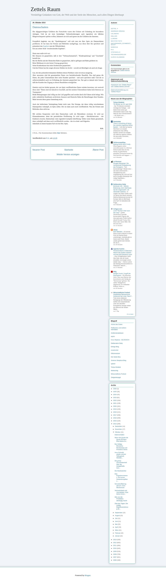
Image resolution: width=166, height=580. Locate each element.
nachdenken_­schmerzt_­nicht (121, 44)
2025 (115, 391)
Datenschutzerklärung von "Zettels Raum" (119, 90)
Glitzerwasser (115, 353)
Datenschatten (40, 27)
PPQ (114, 272)
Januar (117, 536)
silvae (115, 230)
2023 (115, 397)
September (119, 512)
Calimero (115, 33)
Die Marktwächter (120, 471)
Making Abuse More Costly (122, 144)
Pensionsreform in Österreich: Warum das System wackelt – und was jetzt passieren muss (122, 252)
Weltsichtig (114, 370)
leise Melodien (118, 232)
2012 (115, 542)
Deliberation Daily (119, 184)
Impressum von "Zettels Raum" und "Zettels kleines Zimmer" (121, 85)
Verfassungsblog (119, 142)
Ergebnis (46, 46)
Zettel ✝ (114, 28)
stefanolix (115, 52)
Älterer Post (98, 150)
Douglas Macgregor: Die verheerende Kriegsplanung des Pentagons (122, 165)
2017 (115, 415)
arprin (113, 336)
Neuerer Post (39, 150)
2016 (115, 418)
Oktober (118, 432)
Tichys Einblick (118, 102)
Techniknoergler (118, 54)
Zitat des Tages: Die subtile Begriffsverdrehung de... (121, 506)
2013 (115, 539)
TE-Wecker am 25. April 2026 (122, 104)
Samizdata (117, 121)
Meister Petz (116, 41)
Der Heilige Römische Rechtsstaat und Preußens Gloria (121, 446)
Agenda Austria (118, 249)
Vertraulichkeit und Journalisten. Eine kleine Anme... (121, 492)
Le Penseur (117, 161)
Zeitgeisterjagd (116, 377)
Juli (116, 518)
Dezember (118, 426)
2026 (115, 389)
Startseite (68, 150)
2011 (115, 545)
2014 (115, 424)
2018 (115, 412)
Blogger (87, 575)
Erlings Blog (115, 346)
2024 (115, 394)
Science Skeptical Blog (118, 360)
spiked (113, 364)
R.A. (112, 49)
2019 (115, 409)
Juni (116, 521)
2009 (115, 551)
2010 (115, 548)
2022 (115, 400)
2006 (115, 560)
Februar (118, 533)
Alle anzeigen (130, 314)
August (117, 515)
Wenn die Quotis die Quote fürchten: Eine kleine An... (121, 439)
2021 (115, 403)
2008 (115, 554)
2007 (115, 557)
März (117, 530)
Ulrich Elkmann (117, 57)
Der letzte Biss (116, 357)
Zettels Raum (45, 9)
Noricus (114, 47)
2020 (115, 406)
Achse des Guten (116, 324)
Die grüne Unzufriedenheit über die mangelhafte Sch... (121, 464)
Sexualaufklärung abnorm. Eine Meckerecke (120, 485)
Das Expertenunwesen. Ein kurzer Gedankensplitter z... (121, 477)
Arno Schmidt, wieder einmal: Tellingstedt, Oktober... (120, 455)
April (117, 527)
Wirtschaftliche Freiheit (121, 292)
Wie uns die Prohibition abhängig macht (121, 498)
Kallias (114, 36)
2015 (115, 421)
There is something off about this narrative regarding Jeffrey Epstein (123, 125)
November (118, 429)
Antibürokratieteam (117, 333)
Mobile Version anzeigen (68, 154)
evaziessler (114, 350)
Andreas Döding (118, 31)
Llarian (114, 38)
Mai (116, 524)
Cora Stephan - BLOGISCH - (120, 340)
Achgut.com (117, 209)
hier (58, 133)
